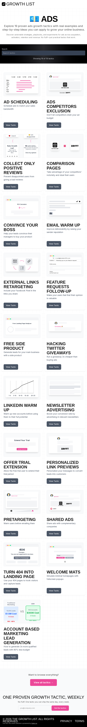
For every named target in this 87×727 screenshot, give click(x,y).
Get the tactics (60, 708)
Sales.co (34, 723)
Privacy (66, 721)
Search (4, 49)
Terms (79, 721)
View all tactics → (43, 682)
